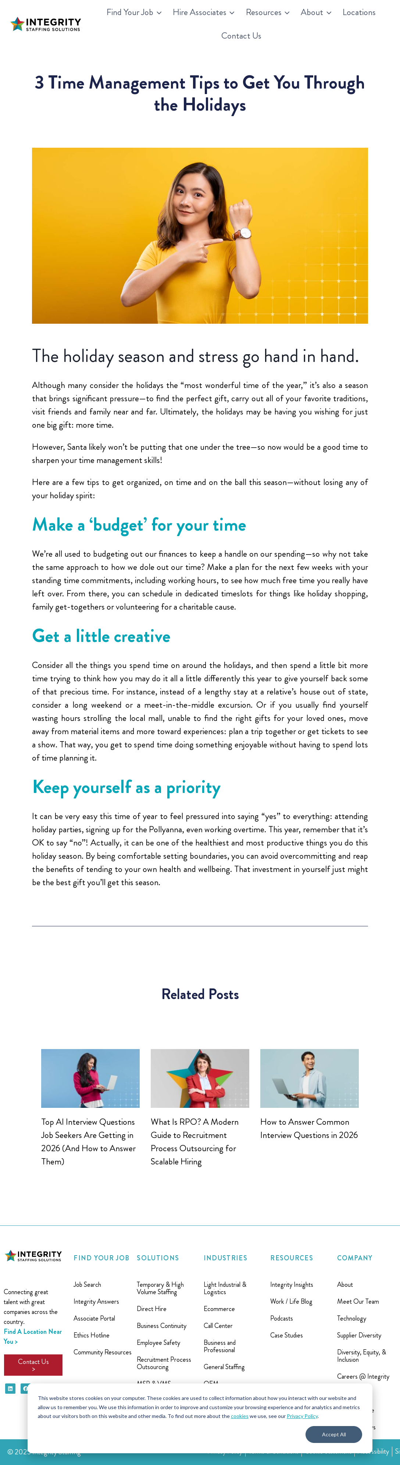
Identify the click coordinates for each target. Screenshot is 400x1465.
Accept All (334, 1434)
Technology (351, 1318)
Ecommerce (219, 1309)
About (345, 1284)
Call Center (218, 1326)
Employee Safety (158, 1342)
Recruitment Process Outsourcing (164, 1363)
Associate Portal (94, 1318)
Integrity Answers (96, 1301)
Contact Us (241, 35)
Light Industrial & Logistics (225, 1288)
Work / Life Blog (291, 1301)
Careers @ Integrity (363, 1376)
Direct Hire (152, 1309)
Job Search (87, 1284)
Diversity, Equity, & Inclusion (361, 1355)
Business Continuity (161, 1326)
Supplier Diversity (359, 1335)
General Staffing (224, 1367)
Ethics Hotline (92, 1335)
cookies (240, 1416)
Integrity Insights (291, 1284)
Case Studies (286, 1335)
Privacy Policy (302, 1416)
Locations (359, 12)
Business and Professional (220, 1346)
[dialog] (200, 1418)
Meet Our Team (358, 1301)
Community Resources (103, 1352)
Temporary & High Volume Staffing (160, 1288)
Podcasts (281, 1318)
